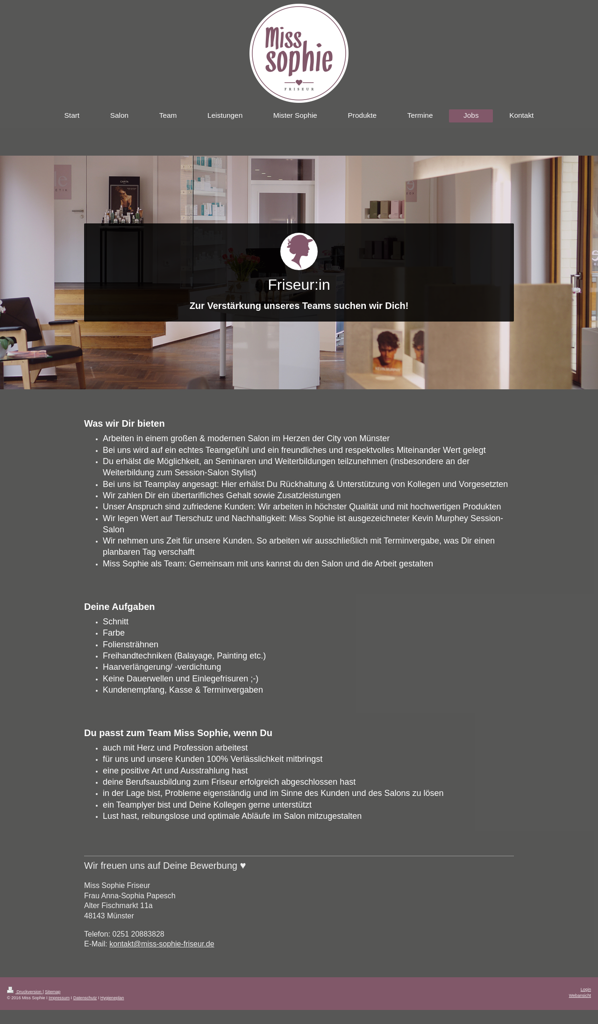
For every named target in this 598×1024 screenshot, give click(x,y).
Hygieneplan (112, 997)
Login (586, 989)
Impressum (59, 997)
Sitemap (52, 991)
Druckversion (25, 991)
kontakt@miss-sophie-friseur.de (161, 944)
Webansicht (580, 995)
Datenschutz (85, 997)
